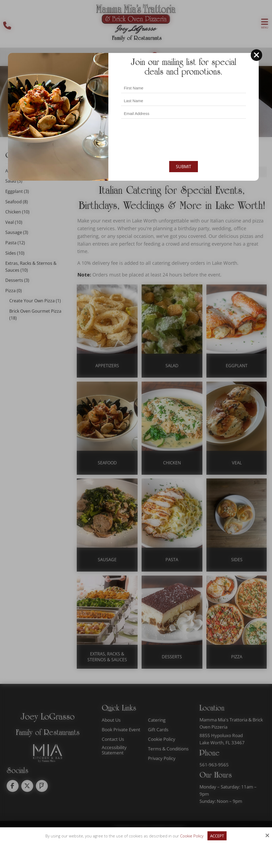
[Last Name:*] (183, 89)
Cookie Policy (191, 835)
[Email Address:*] (183, 102)
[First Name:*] (183, 76)
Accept (217, 835)
